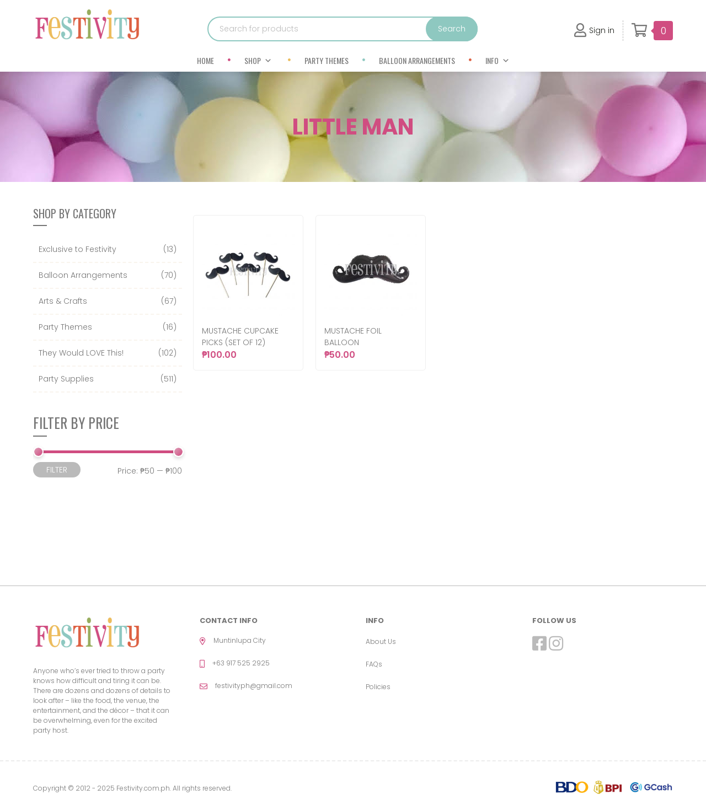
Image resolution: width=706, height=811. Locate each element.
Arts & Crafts (63, 301)
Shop (258, 60)
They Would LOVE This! (81, 352)
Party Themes (326, 60)
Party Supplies (66, 378)
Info (497, 60)
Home (205, 60)
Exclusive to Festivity (77, 249)
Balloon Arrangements (417, 60)
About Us (381, 641)
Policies (378, 686)
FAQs (374, 664)
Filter (56, 469)
